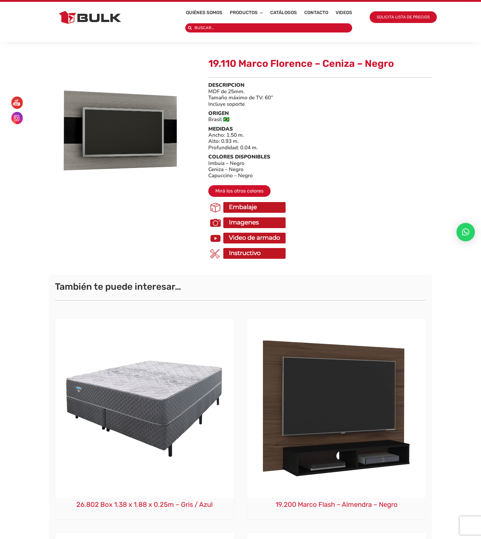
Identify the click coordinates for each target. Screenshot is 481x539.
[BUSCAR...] (268, 27)
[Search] (189, 27)
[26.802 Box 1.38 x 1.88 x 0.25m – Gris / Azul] (144, 322)
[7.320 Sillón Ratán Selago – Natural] (336, 535)
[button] (465, 232)
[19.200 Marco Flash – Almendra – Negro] (336, 322)
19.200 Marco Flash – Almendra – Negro (336, 504)
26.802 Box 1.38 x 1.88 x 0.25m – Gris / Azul (144, 504)
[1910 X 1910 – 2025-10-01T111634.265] (121, 132)
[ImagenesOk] (248, 217)
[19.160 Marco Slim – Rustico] (144, 535)
